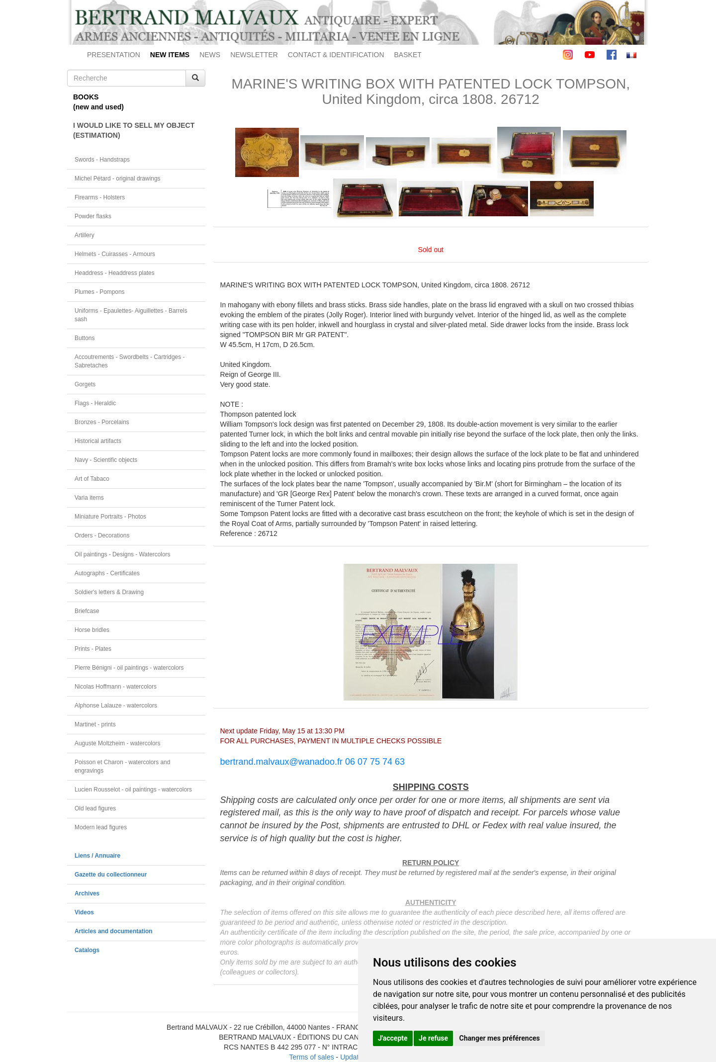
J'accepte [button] (393, 1038)
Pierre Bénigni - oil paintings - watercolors (129, 667)
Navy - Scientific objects (106, 459)
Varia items (89, 497)
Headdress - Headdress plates (115, 272)
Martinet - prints (95, 724)
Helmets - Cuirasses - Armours (115, 254)
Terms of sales (311, 1057)
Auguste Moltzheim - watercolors (117, 743)
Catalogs (87, 950)
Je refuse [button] (433, 1038)
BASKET (408, 55)
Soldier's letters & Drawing (109, 592)
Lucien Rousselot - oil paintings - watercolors (133, 789)
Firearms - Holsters (100, 197)
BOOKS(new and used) (98, 102)
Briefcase (87, 611)
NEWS (209, 55)
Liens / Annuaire (97, 855)
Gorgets (85, 384)
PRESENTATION (113, 55)
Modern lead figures (101, 827)
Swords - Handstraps (102, 159)
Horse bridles (92, 629)
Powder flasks (93, 216)
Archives (87, 893)
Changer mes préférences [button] (499, 1038)
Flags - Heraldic (95, 403)
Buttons (84, 338)
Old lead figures (95, 808)
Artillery (84, 235)
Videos (84, 912)
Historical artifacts (98, 441)
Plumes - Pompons (99, 291)
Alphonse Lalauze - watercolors (116, 705)
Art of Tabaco (92, 478)
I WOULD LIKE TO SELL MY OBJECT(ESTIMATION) (133, 130)
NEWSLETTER (254, 55)
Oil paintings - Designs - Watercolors (123, 554)
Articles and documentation (114, 931)
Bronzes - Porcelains (102, 422)
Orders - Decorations (102, 535)
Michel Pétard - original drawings (118, 178)
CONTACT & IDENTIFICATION (336, 55)
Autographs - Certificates (107, 573)
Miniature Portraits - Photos (110, 516)
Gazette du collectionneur (111, 874)
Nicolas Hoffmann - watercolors (116, 686)
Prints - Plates (93, 648)
